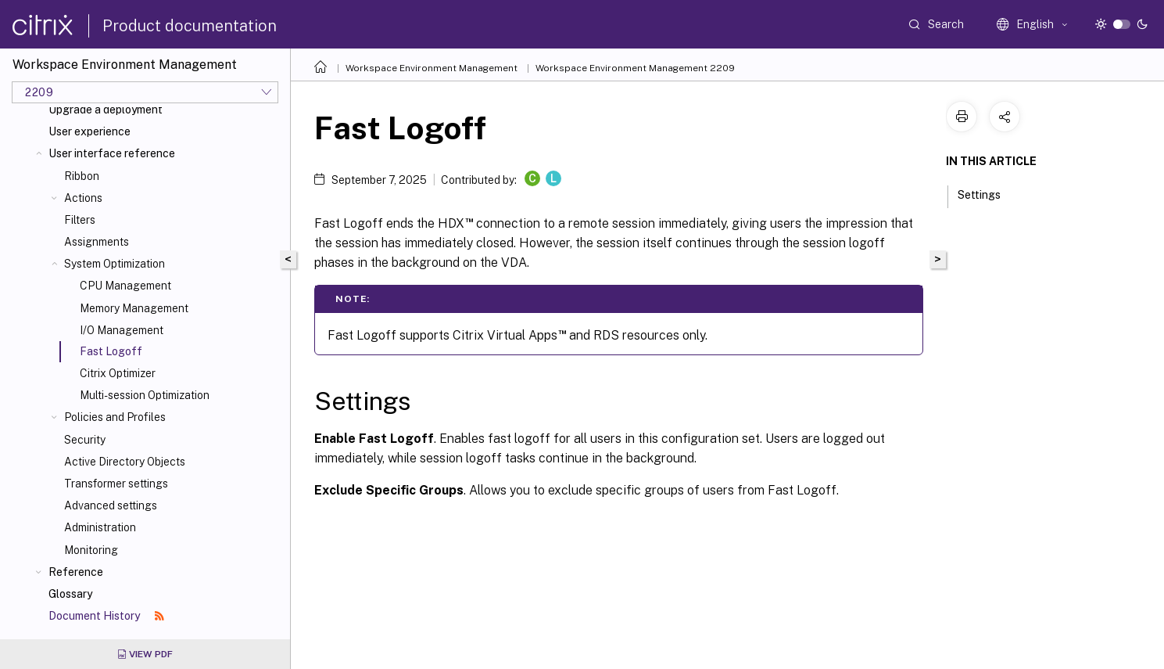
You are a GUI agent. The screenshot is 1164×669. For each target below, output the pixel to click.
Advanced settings (110, 505)
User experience (89, 131)
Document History (106, 616)
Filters (79, 220)
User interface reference (111, 153)
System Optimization (114, 263)
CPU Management (125, 285)
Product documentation (189, 25)
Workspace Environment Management (432, 68)
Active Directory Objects (124, 461)
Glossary (70, 594)
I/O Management (121, 330)
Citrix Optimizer (118, 373)
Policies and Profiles (115, 417)
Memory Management (134, 308)
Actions (83, 198)
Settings (988, 193)
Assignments (96, 242)
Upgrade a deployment (105, 109)
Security (85, 439)
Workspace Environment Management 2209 (635, 68)
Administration (100, 527)
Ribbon (81, 176)
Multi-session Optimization (145, 395)
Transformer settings (116, 483)
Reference (75, 572)
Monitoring (91, 550)
